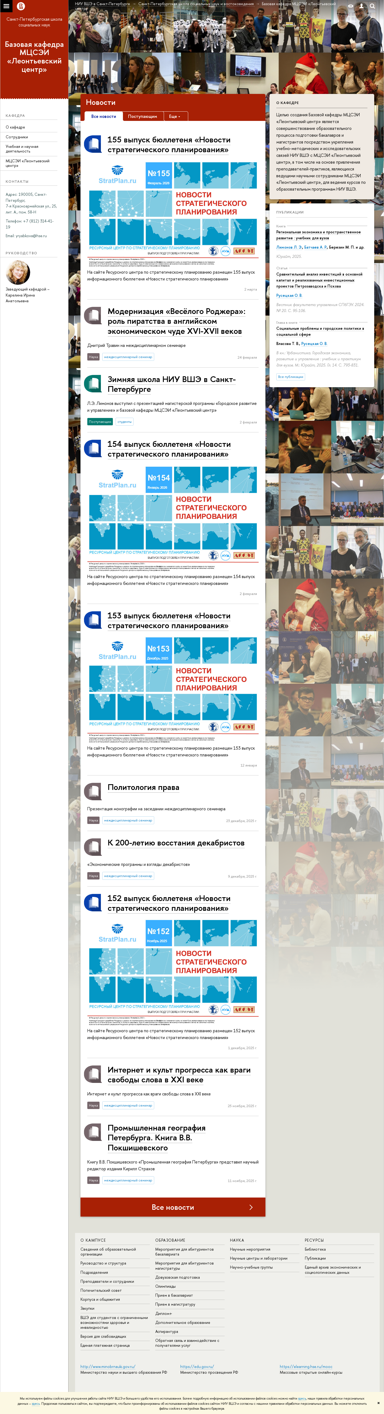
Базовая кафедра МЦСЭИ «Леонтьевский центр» (34, 56)
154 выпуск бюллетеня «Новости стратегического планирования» (169, 448)
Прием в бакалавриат (174, 1295)
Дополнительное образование (182, 1322)
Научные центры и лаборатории (258, 1258)
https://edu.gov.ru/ (197, 1366)
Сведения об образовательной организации (108, 1252)
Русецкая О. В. (289, 295)
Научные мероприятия (250, 1249)
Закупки (87, 1308)
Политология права (143, 786)
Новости (101, 102)
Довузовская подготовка (177, 1277)
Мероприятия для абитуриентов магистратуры (184, 1265)
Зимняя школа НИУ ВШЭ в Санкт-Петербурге (172, 383)
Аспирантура (166, 1331)
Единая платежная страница (105, 1345)
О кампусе (93, 1240)
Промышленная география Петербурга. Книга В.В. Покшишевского (157, 1137)
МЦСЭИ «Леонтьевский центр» (27, 163)
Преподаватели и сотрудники (107, 1281)
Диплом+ (163, 1313)
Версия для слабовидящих (103, 1336)
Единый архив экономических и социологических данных (333, 1270)
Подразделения (94, 1272)
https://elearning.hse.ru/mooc (306, 1366)
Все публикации (290, 376)
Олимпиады (165, 1286)
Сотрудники (17, 136)
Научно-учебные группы (251, 1267)
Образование (170, 1240)
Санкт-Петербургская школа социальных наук (34, 22)
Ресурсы (314, 1240)
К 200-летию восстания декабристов (176, 842)
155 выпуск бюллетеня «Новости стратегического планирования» (169, 144)
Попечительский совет (101, 1290)
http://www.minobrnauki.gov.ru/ (107, 1366)
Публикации (290, 212)
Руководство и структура (103, 1263)
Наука (237, 1240)
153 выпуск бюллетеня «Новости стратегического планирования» (169, 620)
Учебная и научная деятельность (22, 149)
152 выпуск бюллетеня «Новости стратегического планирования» (169, 902)
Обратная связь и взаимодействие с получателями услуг (187, 1343)
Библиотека (315, 1249)
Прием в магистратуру (175, 1304)
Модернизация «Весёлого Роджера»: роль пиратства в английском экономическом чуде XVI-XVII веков (177, 320)
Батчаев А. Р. (315, 247)
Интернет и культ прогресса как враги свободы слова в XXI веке (179, 1074)
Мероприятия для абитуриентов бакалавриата (184, 1252)
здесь (302, 1398)
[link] (31, 235)
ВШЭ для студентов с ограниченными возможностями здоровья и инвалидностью (114, 1322)
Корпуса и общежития (100, 1299)
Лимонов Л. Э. (289, 247)
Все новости (173, 1207)
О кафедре (15, 127)
